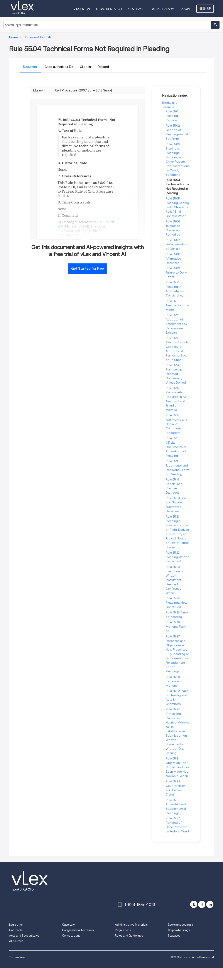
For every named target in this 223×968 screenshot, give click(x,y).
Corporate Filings (179, 930)
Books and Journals (180, 924)
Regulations (123, 930)
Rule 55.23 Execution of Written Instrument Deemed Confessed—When (175, 580)
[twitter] (193, 904)
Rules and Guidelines (129, 935)
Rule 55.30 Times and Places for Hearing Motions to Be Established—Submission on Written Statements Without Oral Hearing (177, 731)
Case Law (68, 924)
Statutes (174, 935)
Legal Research (109, 8)
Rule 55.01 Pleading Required (172, 116)
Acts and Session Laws (24, 935)
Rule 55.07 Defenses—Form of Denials (177, 244)
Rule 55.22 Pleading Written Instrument (177, 557)
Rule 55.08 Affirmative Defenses (173, 258)
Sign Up (205, 8)
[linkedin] (209, 904)
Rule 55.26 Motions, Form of (176, 626)
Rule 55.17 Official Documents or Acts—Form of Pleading (176, 446)
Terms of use (17, 957)
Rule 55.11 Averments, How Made (177, 305)
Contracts (15, 930)
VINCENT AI (82, 8)
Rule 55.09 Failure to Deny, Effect (176, 272)
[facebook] (201, 904)
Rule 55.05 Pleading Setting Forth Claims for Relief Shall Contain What (177, 207)
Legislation (16, 924)
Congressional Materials (78, 930)
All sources (16, 941)
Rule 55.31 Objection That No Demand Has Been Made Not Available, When (177, 767)
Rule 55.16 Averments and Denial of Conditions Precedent (176, 423)
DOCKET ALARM (162, 8)
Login (185, 8)
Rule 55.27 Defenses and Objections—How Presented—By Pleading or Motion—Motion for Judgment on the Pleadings (177, 654)
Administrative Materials (131, 924)
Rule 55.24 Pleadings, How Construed (176, 602)
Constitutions (71, 935)
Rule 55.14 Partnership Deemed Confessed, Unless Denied (176, 373)
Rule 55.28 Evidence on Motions (174, 681)
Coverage (136, 8)
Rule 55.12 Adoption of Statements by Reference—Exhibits (176, 323)
